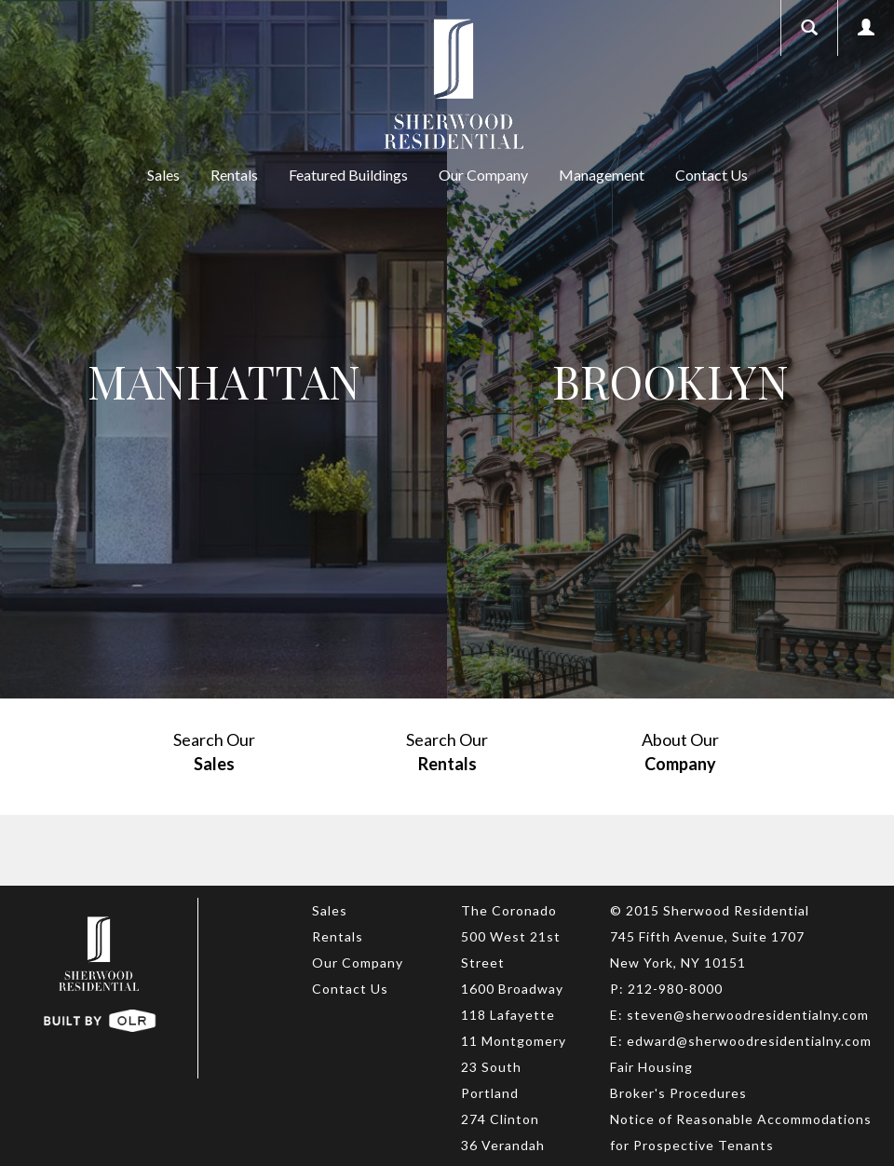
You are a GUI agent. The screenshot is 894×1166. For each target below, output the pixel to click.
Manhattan (224, 381)
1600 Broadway (512, 989)
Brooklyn (670, 381)
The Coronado (509, 910)
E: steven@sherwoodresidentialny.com (739, 1015)
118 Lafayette (508, 1015)
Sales (163, 174)
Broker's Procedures (678, 1093)
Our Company (483, 174)
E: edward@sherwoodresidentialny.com (741, 1041)
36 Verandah (503, 1145)
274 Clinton (500, 1119)
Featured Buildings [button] (348, 174)
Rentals (234, 174)
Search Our (214, 752)
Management (601, 174)
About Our (679, 752)
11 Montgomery (513, 1041)
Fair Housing (651, 1067)
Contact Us (711, 174)
